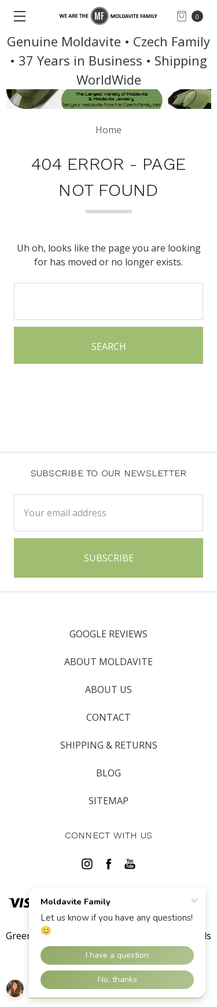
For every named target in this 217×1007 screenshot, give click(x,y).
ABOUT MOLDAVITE (108, 661)
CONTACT (108, 717)
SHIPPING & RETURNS (108, 745)
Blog (108, 773)
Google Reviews (108, 633)
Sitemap (108, 800)
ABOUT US (108, 689)
